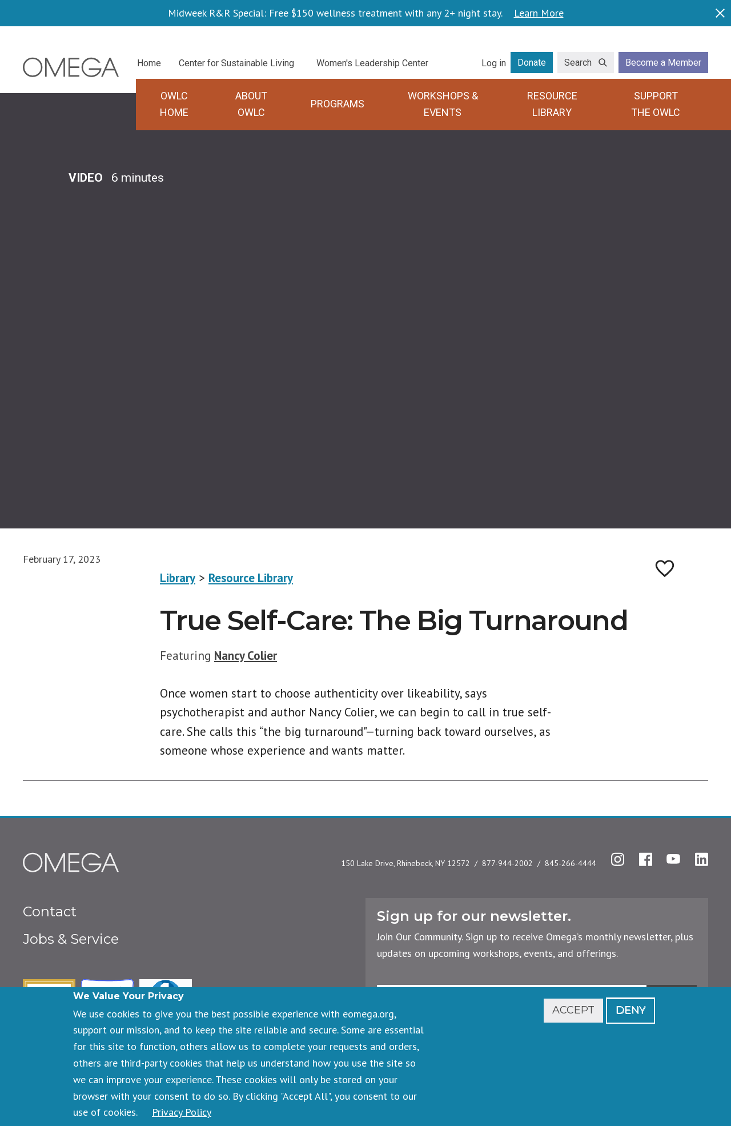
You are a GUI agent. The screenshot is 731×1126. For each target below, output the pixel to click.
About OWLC (251, 104)
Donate (531, 62)
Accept (573, 1010)
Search (578, 62)
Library (177, 578)
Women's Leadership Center (372, 63)
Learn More (539, 13)
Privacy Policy (181, 1112)
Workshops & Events (443, 104)
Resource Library (552, 104)
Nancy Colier (245, 655)
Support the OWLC (655, 104)
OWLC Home (174, 104)
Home (149, 63)
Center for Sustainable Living (236, 63)
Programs (337, 104)
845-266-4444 (570, 863)
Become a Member (663, 62)
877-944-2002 (507, 863)
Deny (630, 1010)
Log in (493, 63)
